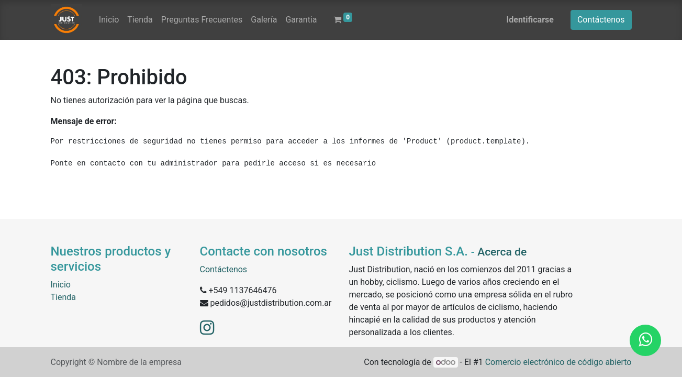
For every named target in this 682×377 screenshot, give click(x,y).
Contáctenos (601, 20)
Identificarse (530, 20)
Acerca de (502, 252)
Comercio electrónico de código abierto (558, 362)
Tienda (63, 297)
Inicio (61, 285)
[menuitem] (109, 19)
